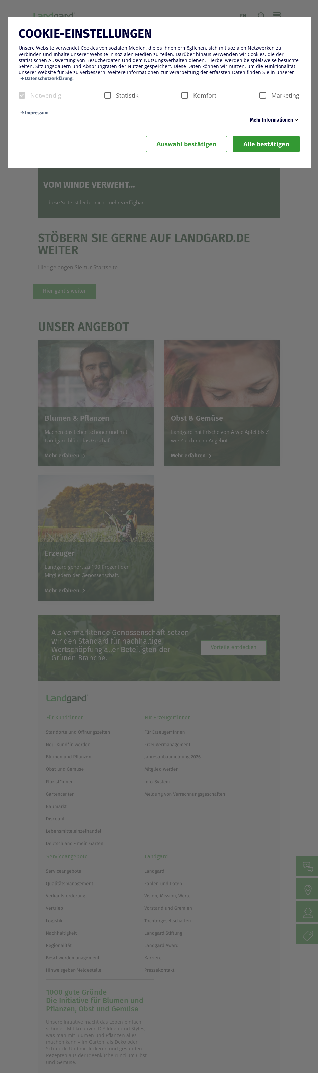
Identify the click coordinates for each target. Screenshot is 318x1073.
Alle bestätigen (266, 144)
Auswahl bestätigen (186, 144)
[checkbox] (22, 95)
